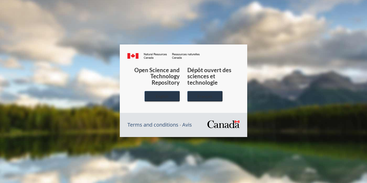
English (162, 96)
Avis (187, 124)
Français (205, 96)
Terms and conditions (152, 124)
